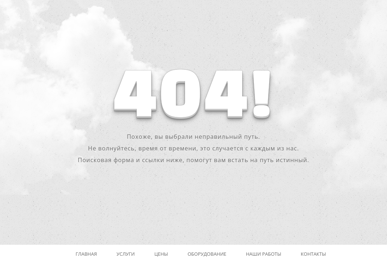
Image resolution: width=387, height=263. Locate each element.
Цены (161, 254)
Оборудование (206, 254)
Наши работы (263, 254)
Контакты (313, 254)
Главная (86, 254)
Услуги (125, 254)
